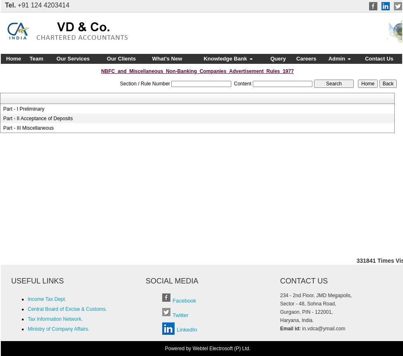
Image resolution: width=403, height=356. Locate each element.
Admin (340, 59)
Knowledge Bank (228, 59)
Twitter (180, 315)
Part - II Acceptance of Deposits (38, 118)
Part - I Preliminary (23, 109)
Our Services (73, 59)
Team (36, 59)
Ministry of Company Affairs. (58, 329)
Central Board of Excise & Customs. (67, 309)
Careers (306, 59)
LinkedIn (187, 330)
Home (13, 59)
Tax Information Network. (55, 319)
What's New (167, 59)
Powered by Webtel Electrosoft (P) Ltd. (208, 348)
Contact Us (379, 59)
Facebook (184, 301)
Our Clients (121, 59)
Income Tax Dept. (47, 299)
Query (278, 59)
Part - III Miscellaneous (28, 128)
